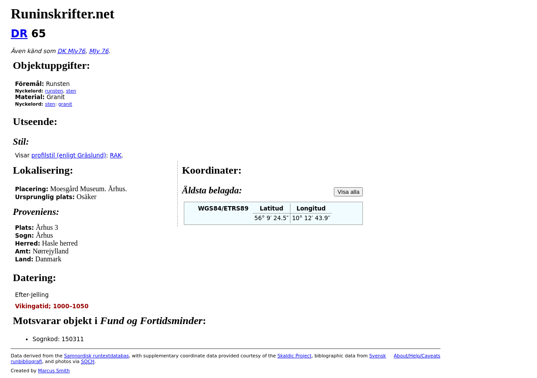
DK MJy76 (71, 51)
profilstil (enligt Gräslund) (69, 155)
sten (71, 91)
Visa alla (348, 192)
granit (65, 104)
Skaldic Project (294, 356)
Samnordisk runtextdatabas (96, 356)
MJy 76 (99, 51)
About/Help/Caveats (417, 356)
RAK (116, 155)
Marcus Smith (54, 371)
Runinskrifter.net (62, 13)
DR (19, 34)
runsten (54, 91)
